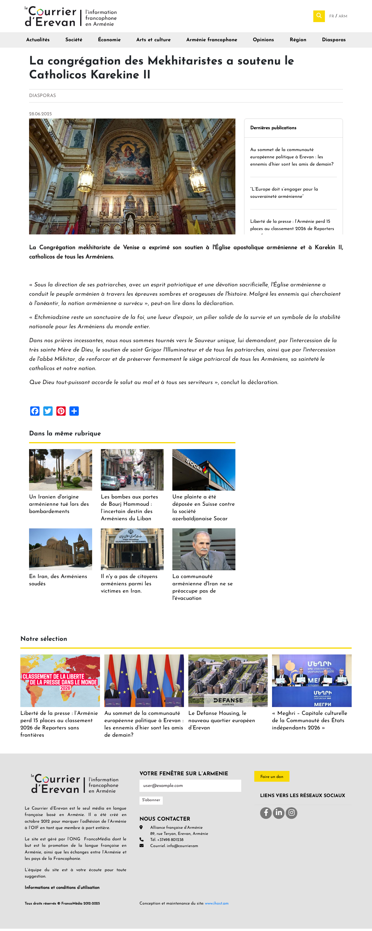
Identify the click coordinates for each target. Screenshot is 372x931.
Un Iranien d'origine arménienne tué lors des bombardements (59, 507)
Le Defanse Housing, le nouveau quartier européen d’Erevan (221, 723)
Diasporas (334, 42)
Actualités (38, 42)
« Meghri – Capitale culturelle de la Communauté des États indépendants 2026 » (309, 723)
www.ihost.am (217, 906)
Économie (109, 42)
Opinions (263, 42)
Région (298, 42)
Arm (343, 17)
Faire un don (271, 779)
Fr (332, 17)
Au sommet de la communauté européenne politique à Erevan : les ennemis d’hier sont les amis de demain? (292, 159)
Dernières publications (273, 130)
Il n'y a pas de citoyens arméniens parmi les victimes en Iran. (129, 586)
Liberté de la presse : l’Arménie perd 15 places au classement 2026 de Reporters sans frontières (292, 231)
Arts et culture (153, 42)
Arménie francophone (211, 42)
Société (73, 42)
